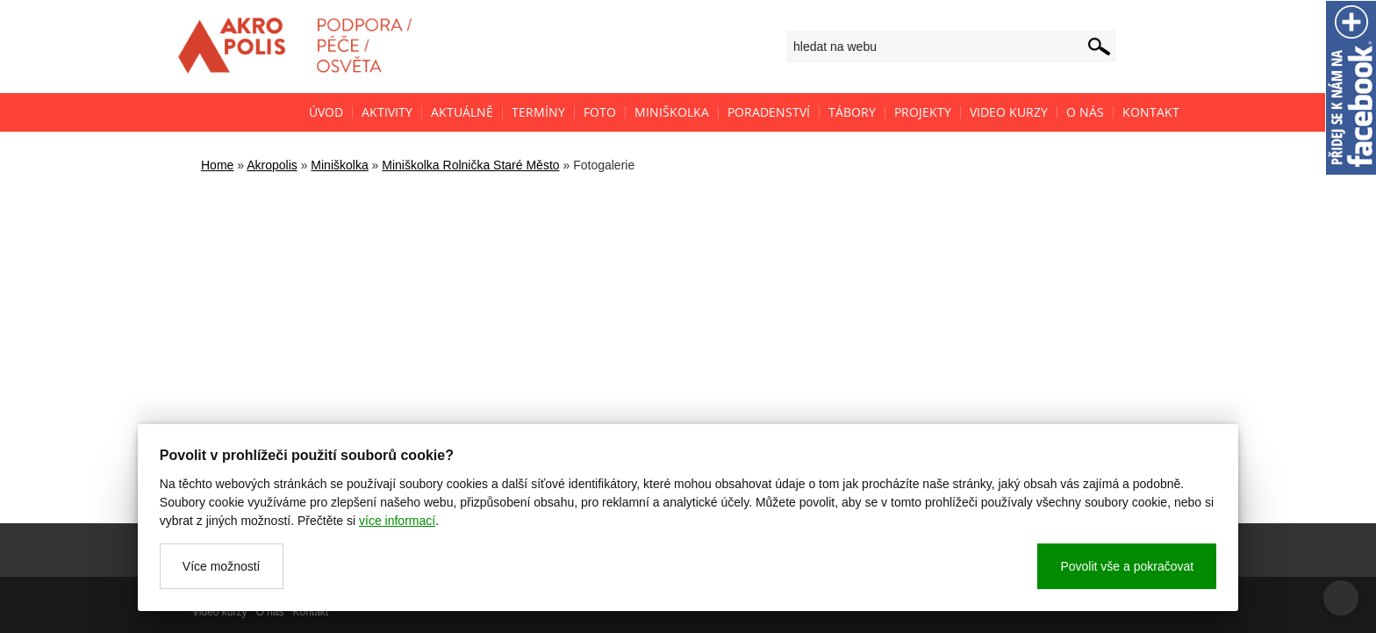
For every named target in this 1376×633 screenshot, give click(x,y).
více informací (397, 521)
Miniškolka (339, 165)
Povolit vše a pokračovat (1126, 566)
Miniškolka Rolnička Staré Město (470, 165)
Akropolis (272, 165)
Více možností (222, 566)
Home (217, 165)
